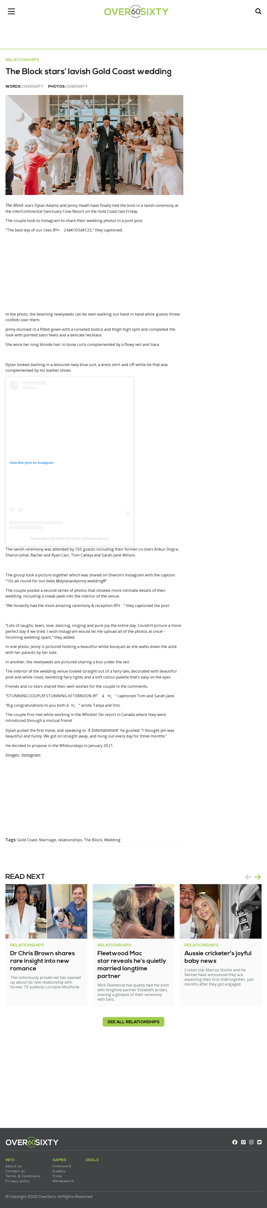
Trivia (61, 1173)
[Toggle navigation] (15, 13)
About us (17, 1163)
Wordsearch (67, 1178)
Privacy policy (21, 1178)
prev (244, 946)
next (254, 946)
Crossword (65, 1163)
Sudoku (63, 1168)
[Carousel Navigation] (249, 946)
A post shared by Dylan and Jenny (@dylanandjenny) (74, 569)
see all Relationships (133, 1096)
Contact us (19, 1168)
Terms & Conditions (27, 1173)
